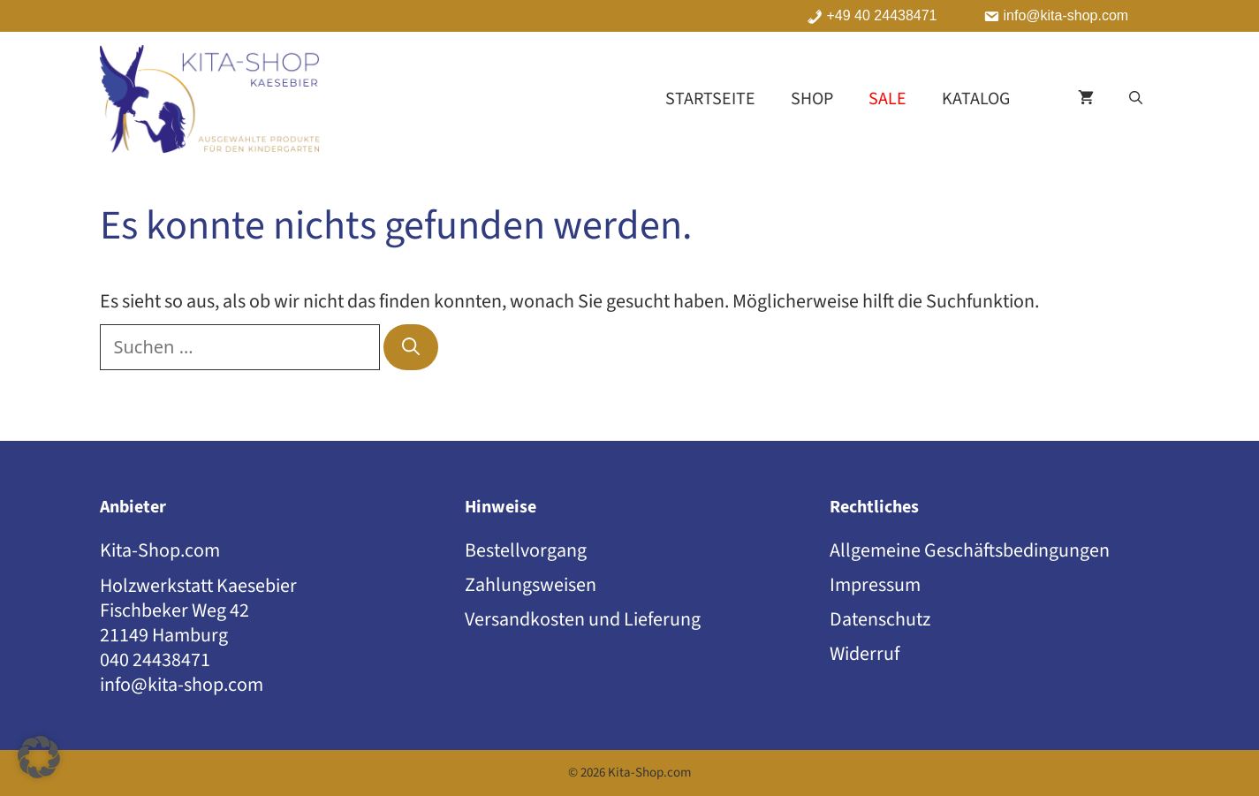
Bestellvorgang (526, 550)
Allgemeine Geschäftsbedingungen (970, 550)
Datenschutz (880, 619)
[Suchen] (410, 347)
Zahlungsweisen (530, 585)
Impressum (875, 585)
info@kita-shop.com (1066, 16)
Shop (812, 99)
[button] (1135, 98)
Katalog (976, 99)
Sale (887, 99)
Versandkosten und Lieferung (583, 619)
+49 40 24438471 (882, 16)
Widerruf (864, 654)
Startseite (710, 99)
